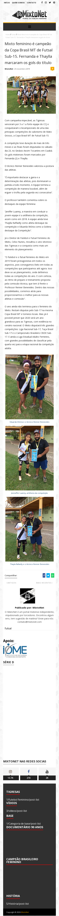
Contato (31, 2)
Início (7, 2)
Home (8, 34)
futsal (13, 34)
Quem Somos (18, 2)
